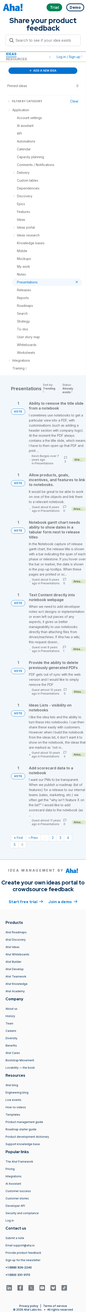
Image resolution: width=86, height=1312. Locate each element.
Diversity (11, 1038)
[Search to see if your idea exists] (45, 40)
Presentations (44, 463)
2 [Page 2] (53, 838)
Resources (16, 59)
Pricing (10, 1169)
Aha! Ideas (12, 947)
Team (9, 1023)
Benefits (11, 1045)
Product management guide (24, 1122)
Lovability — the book (20, 1067)
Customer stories (17, 1198)
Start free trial (26, 901)
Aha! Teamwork (16, 976)
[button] (50, 56)
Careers (11, 1031)
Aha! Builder (13, 961)
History (10, 1016)
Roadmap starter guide (21, 1129)
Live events (13, 1100)
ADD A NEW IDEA (42, 70)
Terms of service (55, 1306)
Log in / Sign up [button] (69, 57)
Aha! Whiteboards (17, 954)
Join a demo (62, 901)
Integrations (14, 1176)
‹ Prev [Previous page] (33, 838)
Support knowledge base (23, 1144)
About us (11, 1008)
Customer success (18, 1191)
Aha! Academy (15, 991)
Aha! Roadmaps (16, 932)
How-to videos (16, 1107)
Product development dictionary (27, 1136)
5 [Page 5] (15, 845)
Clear (74, 101)
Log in (10, 1220)
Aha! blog (12, 1085)
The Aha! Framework (19, 1161)
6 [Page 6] (22, 845)
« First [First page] (18, 838)
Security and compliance (22, 1213)
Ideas (11, 54)
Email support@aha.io (20, 1245)
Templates (13, 1114)
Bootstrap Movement (20, 1060)
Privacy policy (28, 1306)
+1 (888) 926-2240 (19, 1267)
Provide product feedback (23, 1252)
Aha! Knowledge (17, 984)
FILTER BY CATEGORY (24, 101)
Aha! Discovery (16, 939)
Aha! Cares (13, 1053)
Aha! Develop (15, 969)
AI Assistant (13, 1183)
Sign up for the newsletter (23, 1260)
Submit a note (15, 1238)
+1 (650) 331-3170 (18, 1275)
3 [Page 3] (60, 838)
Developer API (15, 1205)
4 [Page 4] (68, 838)
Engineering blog (17, 1092)
